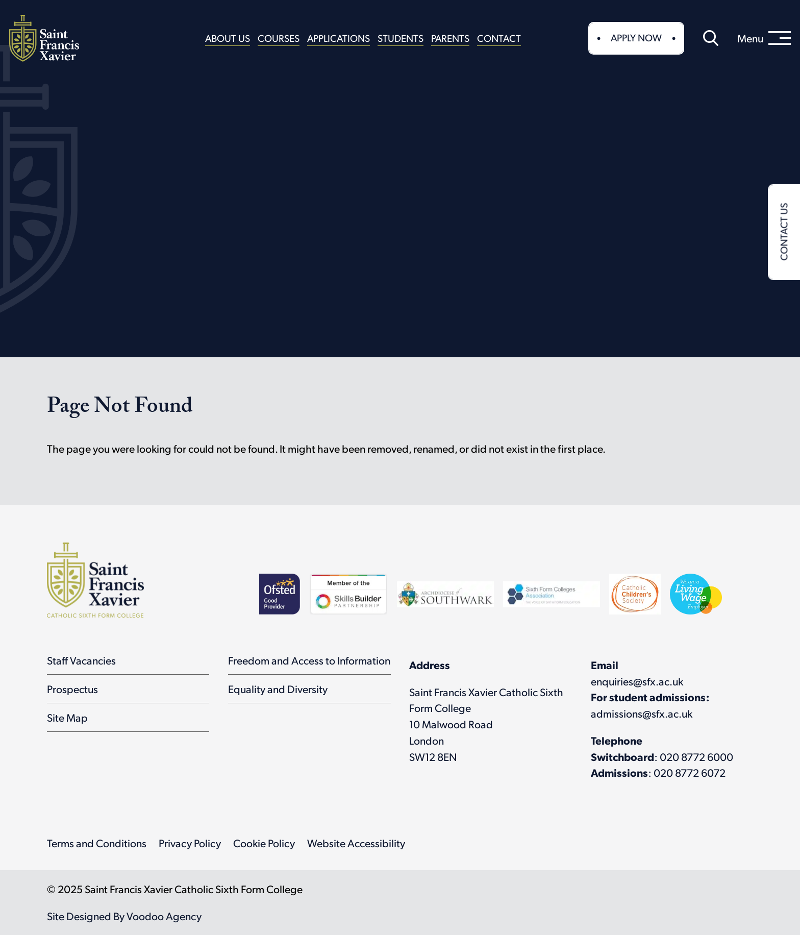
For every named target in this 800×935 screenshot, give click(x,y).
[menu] (764, 38)
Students (400, 38)
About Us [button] (227, 38)
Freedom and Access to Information (309, 660)
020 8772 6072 (690, 772)
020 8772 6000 (696, 757)
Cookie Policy (264, 843)
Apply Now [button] (636, 37)
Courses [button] (278, 38)
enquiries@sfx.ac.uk (637, 681)
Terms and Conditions (96, 843)
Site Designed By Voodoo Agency (124, 916)
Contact (499, 38)
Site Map (67, 717)
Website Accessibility (356, 843)
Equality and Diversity (278, 689)
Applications (338, 38)
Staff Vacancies (81, 660)
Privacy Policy (190, 843)
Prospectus (72, 689)
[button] (710, 38)
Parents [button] (450, 38)
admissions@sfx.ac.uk (641, 713)
